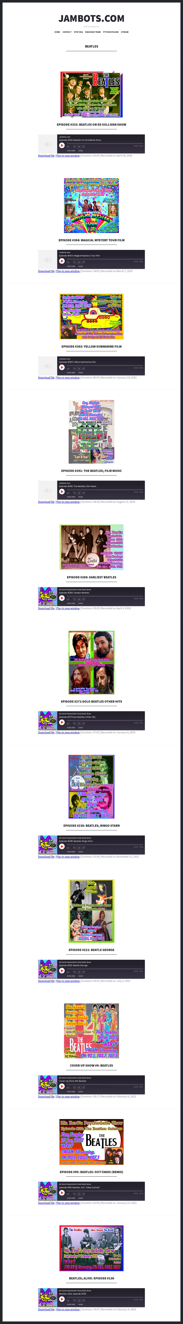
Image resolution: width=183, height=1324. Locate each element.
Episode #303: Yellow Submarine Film (91, 346)
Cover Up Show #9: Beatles (92, 1065)
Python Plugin (111, 32)
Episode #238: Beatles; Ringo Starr (91, 825)
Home (57, 32)
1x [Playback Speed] (79, 147)
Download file (46, 155)
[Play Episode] (62, 145)
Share (80, 151)
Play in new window (68, 155)
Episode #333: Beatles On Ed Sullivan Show (91, 124)
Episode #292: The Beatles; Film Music (91, 471)
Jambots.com (91, 18)
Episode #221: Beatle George (91, 950)
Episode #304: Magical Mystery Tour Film (91, 240)
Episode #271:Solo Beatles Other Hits (91, 701)
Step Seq (78, 32)
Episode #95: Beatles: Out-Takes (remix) (91, 1172)
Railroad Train (93, 32)
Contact (67, 32)
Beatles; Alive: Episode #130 (91, 1278)
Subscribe (71, 151)
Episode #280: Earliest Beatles (91, 577)
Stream (124, 32)
